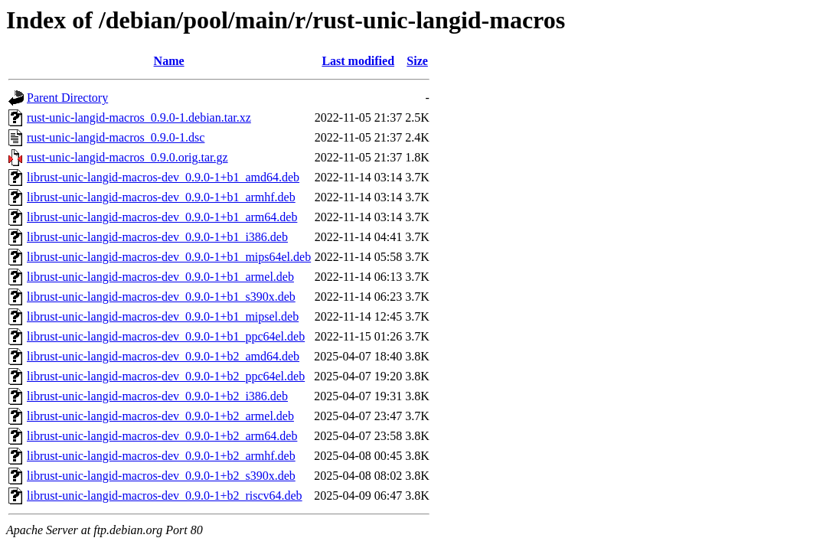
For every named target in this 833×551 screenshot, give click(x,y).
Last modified (358, 60)
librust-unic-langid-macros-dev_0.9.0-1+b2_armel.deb (160, 415)
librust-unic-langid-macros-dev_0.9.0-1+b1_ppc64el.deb (166, 336)
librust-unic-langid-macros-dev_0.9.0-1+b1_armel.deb (160, 276)
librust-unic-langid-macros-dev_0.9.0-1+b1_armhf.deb (161, 197)
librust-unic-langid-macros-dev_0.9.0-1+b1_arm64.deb (162, 216)
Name (169, 60)
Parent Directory (67, 97)
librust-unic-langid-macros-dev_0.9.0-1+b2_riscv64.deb (164, 495)
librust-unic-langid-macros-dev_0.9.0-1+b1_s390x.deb (161, 296)
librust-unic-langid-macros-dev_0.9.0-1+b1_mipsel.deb (163, 316)
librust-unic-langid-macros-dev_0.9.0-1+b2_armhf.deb (161, 455)
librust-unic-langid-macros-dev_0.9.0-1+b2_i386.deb (157, 396)
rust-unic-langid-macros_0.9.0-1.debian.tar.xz (139, 117)
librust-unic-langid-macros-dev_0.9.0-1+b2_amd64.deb (163, 356)
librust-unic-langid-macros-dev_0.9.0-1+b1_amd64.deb (163, 177)
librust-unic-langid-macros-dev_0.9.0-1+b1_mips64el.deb (169, 256)
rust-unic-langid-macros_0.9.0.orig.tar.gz (127, 157)
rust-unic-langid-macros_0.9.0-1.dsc (115, 137)
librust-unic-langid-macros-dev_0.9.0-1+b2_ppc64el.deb (166, 376)
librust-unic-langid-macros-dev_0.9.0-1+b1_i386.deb (157, 236)
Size (417, 60)
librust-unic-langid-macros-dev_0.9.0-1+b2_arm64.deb (162, 435)
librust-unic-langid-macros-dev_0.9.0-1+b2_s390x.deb (161, 475)
